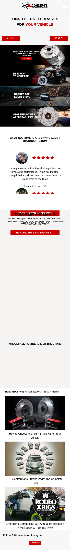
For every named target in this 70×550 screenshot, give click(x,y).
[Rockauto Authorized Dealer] (35, 255)
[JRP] (35, 372)
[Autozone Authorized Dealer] (35, 273)
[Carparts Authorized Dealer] (35, 287)
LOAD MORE (35, 543)
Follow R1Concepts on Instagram (23, 535)
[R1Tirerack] (35, 323)
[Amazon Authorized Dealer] (35, 239)
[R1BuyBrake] (35, 304)
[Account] (65, 6)
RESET (11, 38)
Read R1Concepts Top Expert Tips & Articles (32, 391)
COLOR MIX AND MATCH (35, 214)
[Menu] (2, 6)
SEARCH (59, 38)
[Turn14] (35, 358)
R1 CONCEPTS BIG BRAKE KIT (35, 232)
